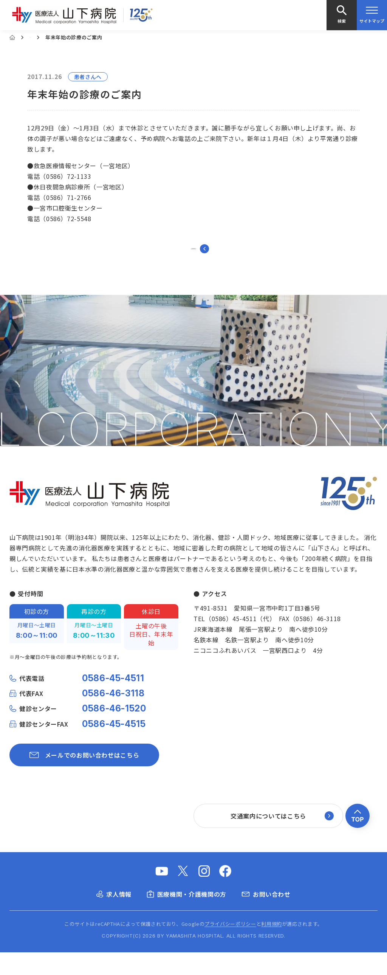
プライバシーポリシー (230, 946)
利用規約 (271, 946)
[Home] (12, 37)
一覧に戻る (194, 260)
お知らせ (39, 37)
